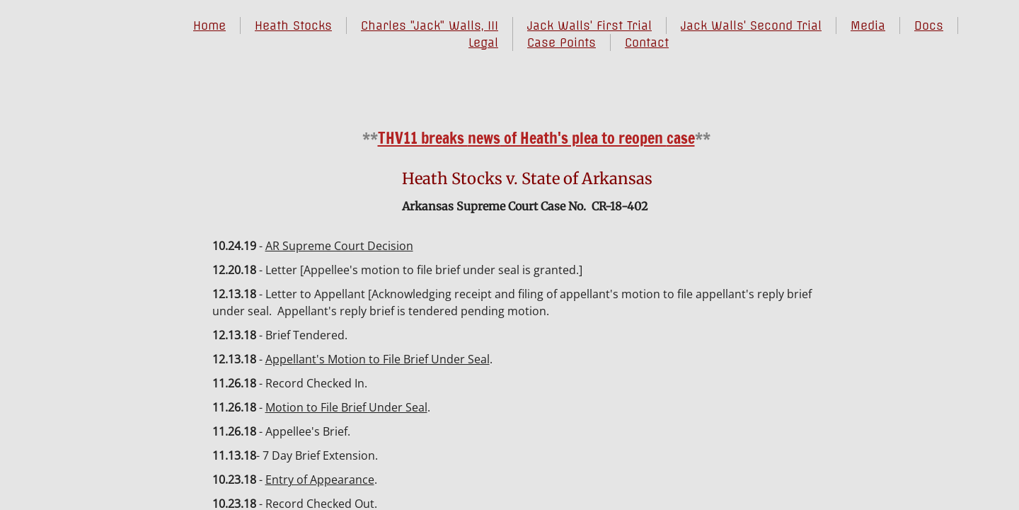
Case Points (561, 42)
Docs (928, 25)
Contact (647, 42)
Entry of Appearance (319, 479)
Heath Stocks (293, 25)
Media (868, 25)
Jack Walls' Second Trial (751, 25)
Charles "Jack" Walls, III (429, 25)
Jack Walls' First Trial (589, 25)
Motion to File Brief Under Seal (346, 407)
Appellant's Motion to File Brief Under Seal (377, 359)
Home (209, 25)
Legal (483, 42)
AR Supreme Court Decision (339, 246)
